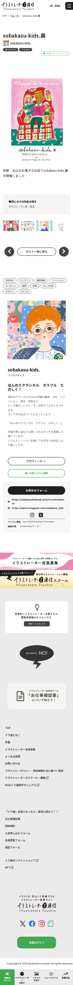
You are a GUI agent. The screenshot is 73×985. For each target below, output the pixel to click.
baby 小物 (28, 225)
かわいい (13, 206)
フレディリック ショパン (11, 225)
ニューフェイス (51, 975)
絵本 (32, 206)
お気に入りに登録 (36, 473)
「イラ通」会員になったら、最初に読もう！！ (31, 811)
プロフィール (36, 461)
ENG (57, 6)
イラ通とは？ (12, 735)
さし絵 (23, 206)
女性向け (9, 280)
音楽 (35, 285)
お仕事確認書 (12, 819)
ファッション (57, 280)
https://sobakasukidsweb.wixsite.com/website (36, 501)
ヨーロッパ (10, 285)
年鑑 (7, 742)
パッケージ (25, 280)
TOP (8, 728)
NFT (9, 867)
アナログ (25, 49)
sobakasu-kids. (20, 43)
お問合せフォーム (36, 490)
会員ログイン (36, 942)
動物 (24, 285)
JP (51, 6)
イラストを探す (36, 976)
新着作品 (66, 975)
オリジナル (10, 49)
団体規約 (10, 826)
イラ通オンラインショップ (22, 860)
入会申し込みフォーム (17, 833)
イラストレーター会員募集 (20, 749)
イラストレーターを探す (22, 977)
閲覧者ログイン (7, 976)
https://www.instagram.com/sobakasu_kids (36, 508)
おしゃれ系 (48, 285)
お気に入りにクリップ (55, 53)
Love (61, 225)
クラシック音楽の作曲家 (43, 225)
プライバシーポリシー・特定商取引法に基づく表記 (34, 771)
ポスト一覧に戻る (36, 251)
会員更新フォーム (15, 840)
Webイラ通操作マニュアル (22, 785)
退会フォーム (12, 847)
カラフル (24, 291)
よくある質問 (12, 756)
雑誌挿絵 (41, 280)
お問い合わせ (12, 763)
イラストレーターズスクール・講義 (26, 778)
